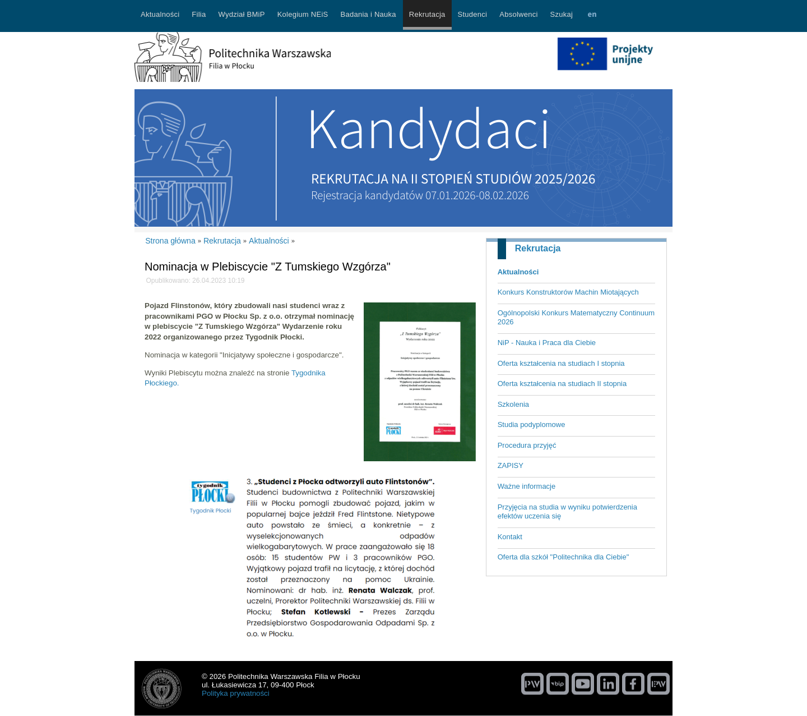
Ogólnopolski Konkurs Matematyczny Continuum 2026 (576, 318)
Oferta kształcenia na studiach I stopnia (561, 363)
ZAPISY (510, 465)
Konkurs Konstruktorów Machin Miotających (568, 292)
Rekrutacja (538, 248)
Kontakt (510, 537)
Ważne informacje (527, 486)
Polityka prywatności (236, 693)
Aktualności (518, 272)
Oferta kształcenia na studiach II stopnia (562, 383)
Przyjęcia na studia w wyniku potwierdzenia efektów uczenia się (567, 512)
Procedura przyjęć (527, 445)
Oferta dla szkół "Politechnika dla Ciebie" (563, 557)
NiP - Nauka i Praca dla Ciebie (547, 342)
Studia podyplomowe (531, 424)
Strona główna (170, 240)
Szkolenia (513, 404)
